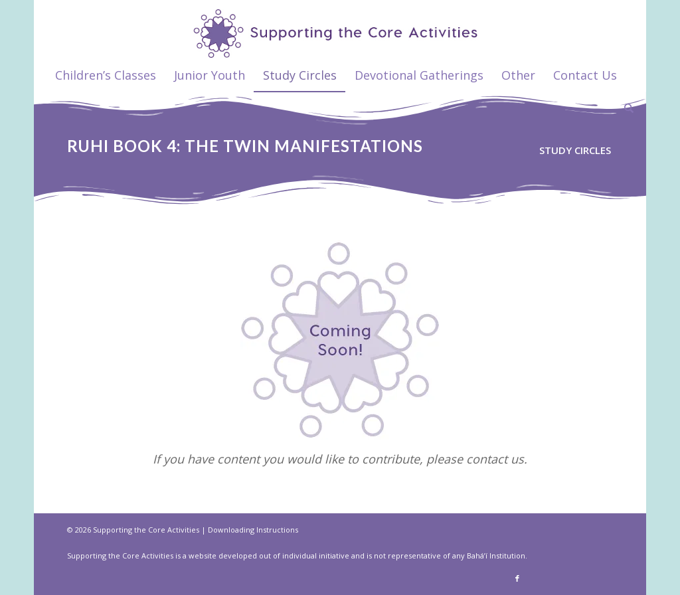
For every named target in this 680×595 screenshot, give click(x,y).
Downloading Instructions (253, 530)
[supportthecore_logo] (340, 29)
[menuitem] (105, 75)
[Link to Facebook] (517, 578)
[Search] (625, 108)
